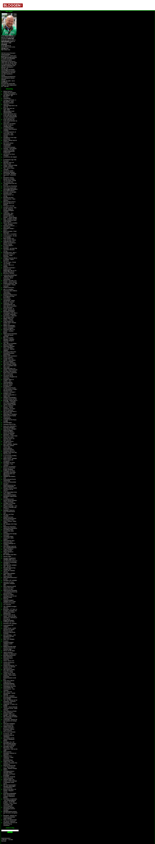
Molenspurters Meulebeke (10, 186)
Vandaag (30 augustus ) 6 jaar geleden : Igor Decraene (10, 95)
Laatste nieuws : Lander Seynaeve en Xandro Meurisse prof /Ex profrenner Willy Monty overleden (9, 630)
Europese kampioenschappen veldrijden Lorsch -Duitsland (8, 643)
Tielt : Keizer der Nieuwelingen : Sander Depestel (9, 693)
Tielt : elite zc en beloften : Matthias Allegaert (10, 344)
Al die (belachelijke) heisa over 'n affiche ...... (10, 492)
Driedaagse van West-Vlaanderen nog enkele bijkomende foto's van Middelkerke (9, 473)
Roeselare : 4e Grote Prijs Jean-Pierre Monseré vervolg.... (10, 250)
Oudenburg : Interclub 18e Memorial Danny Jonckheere (10, 824)
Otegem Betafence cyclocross (8, 552)
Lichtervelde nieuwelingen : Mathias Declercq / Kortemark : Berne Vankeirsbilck (10, 277)
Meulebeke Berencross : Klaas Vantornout (9, 656)
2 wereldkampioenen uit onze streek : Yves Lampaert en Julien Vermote (9, 134)
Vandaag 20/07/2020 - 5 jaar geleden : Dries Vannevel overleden (9, 101)
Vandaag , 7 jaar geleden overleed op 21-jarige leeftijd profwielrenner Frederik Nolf (10, 151)
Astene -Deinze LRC (8, 661)
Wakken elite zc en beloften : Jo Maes (8, 319)
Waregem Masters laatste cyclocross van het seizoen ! (10, 489)
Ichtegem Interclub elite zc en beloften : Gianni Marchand (10, 259)
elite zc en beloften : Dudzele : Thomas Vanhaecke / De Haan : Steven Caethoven (9, 408)
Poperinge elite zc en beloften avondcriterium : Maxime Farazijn (9, 243)
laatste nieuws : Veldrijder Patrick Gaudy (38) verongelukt (10, 460)
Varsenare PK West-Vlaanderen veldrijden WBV (9, 583)
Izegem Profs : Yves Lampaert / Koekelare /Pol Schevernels (10, 763)
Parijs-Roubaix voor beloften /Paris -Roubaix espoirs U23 (9, 323)
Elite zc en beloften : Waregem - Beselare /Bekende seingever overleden (8, 340)
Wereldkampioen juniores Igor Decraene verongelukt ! (10, 813)
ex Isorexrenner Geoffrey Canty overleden (10, 456)
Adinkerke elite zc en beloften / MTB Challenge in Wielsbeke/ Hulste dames (10, 781)
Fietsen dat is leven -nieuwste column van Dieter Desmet (8, 439)
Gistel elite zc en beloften (10, 234)
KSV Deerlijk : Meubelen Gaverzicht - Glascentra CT (9, 175)
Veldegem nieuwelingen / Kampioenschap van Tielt (10, 398)
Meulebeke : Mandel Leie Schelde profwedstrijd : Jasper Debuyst (10, 817)
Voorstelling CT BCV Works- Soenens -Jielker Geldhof (9, 521)
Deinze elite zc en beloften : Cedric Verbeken (10, 223)
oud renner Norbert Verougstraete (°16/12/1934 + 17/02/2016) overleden (9, 145)
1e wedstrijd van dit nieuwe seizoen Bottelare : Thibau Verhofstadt (10, 500)
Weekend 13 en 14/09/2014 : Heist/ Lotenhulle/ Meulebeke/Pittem (8, 758)
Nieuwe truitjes (7, 556)
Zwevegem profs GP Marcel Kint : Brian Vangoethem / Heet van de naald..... (10, 748)
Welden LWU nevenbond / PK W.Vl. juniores (10, 356)
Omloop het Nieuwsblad (9, 482)
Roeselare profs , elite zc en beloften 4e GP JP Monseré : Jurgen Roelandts (9, 254)
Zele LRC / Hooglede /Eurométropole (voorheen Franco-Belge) (10, 697)
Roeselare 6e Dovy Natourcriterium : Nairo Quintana (9, 199)
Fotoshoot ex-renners (9, 603)
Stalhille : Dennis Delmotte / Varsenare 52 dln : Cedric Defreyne (10, 708)
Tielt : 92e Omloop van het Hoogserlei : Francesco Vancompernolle (10, 701)
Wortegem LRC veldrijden (10, 580)
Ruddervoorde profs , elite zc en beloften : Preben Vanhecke (10, 285)
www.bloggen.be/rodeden (8, 69)
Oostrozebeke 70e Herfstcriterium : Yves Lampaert (9, 689)
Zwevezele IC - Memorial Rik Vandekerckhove (10, 316)
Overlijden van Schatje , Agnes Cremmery (9, 504)
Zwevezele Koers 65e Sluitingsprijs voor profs (9, 685)
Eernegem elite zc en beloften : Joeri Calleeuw (9, 714)
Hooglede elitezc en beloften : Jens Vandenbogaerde (8, 381)
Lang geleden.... (7, 98)
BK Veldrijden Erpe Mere (9, 554)
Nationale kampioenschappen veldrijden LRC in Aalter (9, 600)
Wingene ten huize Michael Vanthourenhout (9, 517)
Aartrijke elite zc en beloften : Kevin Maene (9, 359)
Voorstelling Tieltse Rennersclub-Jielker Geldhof (8, 531)
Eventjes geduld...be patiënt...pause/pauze (9, 309)
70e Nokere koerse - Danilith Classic (8, 442)
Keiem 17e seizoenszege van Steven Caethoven (10, 820)
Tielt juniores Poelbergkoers (7, 417)
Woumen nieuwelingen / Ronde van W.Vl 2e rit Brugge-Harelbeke (9, 468)
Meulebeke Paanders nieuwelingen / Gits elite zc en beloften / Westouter (10, 313)
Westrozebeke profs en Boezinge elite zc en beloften (9, 203)
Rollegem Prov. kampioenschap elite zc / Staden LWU (9, 395)
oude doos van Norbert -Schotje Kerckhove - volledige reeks (9, 125)
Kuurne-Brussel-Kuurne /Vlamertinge (9, 480)
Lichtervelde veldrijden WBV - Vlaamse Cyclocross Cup (9, 575)
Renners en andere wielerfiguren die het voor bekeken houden (10, 596)
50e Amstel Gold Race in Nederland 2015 (9, 412)
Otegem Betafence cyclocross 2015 (8, 549)
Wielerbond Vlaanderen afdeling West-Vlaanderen (10, 527)
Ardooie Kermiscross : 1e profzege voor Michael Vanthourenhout (10, 667)
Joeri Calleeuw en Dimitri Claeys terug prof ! (10, 712)
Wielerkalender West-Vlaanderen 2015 (9, 541)
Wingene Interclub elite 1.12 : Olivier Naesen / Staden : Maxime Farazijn (10, 767)
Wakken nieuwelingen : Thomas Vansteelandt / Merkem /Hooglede (9, 327)
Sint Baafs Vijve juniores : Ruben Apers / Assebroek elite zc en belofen (10, 373)
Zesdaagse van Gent (8, 621)
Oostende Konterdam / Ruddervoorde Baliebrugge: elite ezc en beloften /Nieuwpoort (9, 270)
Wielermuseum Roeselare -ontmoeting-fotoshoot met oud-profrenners (10, 592)
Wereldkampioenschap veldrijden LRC (9, 568)
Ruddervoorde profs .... (9, 287)
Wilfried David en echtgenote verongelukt (9, 92)
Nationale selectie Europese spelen (8, 384)
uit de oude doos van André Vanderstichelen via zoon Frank (10, 121)
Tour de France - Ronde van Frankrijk (9, 263)
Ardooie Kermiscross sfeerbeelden (8, 663)
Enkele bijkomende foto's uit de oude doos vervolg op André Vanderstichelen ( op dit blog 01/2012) (10, 116)
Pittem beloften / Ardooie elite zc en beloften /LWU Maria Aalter (10, 366)
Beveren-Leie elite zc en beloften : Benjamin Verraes (9, 791)
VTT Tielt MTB (7, 604)
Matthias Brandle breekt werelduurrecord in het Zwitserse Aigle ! (9, 648)
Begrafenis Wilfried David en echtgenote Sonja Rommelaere (10, 296)
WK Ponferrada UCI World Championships (10, 717)
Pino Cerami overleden (9, 732)
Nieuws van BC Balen (9, 650)
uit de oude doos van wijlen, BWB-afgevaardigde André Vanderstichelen (8, 110)
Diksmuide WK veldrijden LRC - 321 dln (10, 565)
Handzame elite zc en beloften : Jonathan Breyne (9, 331)
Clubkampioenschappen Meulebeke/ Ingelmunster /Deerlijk (10, 496)
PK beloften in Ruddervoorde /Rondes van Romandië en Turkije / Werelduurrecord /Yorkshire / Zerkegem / (10, 389)
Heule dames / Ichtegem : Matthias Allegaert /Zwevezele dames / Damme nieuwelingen (10, 431)
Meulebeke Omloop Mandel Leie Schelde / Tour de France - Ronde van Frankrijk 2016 (9, 180)
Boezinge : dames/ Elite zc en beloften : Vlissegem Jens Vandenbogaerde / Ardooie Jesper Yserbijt (10, 402)
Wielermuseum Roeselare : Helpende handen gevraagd (10, 335)
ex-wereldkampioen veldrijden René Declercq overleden (10, 129)
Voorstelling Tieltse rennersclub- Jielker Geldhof (8, 538)
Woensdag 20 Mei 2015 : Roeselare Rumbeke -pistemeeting (10, 353)
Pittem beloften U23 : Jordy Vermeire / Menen (9, 239)
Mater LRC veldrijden (9, 639)
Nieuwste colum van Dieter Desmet (8, 163)
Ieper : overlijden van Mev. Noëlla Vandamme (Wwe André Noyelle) (10, 220)
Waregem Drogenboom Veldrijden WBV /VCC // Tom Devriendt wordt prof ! (10, 559)
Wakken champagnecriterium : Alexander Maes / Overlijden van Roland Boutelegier (9, 772)
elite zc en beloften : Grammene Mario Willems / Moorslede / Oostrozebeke (10, 291)
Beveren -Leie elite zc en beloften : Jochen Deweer (10, 281)
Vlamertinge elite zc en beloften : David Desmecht (10, 369)
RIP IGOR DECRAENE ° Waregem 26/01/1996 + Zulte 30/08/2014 (9, 786)
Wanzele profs (7, 454)
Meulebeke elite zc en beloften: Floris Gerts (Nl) (10, 451)
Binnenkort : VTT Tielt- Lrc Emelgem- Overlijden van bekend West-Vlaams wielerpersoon (10, 611)
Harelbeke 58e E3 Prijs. (9, 424)
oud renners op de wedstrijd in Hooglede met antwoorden (10, 377)
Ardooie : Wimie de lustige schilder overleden (10, 166)
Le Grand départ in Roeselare (8, 246)
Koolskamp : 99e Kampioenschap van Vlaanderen (8, 735)
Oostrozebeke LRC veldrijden (8, 626)
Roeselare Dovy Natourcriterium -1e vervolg (8, 195)
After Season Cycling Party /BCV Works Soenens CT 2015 (8, 671)
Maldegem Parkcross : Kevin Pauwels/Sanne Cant (9, 512)
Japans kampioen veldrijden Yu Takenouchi (9, 653)
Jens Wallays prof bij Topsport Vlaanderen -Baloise (9, 739)
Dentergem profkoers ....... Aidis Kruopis (10, 226)
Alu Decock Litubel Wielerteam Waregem (9, 171)
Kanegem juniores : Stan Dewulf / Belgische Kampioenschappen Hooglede (9, 210)
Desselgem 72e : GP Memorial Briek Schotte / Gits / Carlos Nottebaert (9, 743)
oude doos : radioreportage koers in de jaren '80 (10, 106)
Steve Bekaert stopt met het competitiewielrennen (10, 547)
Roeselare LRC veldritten (10, 623)
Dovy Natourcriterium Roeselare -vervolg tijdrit (9, 191)
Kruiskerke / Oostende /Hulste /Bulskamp (9, 777)
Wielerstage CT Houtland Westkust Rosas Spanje (10, 415)
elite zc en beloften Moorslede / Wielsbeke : (9, 362)
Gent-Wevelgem (7, 422)
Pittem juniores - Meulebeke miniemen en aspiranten (9, 753)
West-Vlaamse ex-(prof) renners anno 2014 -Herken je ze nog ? (9, 588)
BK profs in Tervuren (8, 273)
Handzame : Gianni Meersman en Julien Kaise (10, 435)
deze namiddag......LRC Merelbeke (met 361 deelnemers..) (9, 636)
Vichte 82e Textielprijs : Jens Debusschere (9, 724)
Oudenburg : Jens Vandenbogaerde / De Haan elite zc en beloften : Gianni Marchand (10, 305)
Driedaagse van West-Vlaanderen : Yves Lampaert (9, 464)
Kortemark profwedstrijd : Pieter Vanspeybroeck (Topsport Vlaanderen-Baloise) (10, 795)
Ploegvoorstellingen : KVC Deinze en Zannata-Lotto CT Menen (10, 507)
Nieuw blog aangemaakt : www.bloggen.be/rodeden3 (10, 188)
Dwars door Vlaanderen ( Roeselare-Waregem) (10, 426)
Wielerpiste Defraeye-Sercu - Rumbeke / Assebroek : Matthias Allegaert (9, 348)
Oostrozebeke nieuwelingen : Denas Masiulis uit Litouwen (9, 300)
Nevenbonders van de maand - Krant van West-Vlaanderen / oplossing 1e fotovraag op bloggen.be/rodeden (10, 617)
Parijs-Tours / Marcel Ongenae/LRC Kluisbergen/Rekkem (8, 682)
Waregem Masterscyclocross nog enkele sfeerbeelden (9, 485)
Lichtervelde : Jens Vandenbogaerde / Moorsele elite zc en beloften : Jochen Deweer (10, 215)
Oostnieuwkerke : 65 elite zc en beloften (10, 236)
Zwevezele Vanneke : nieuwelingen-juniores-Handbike (9, 809)
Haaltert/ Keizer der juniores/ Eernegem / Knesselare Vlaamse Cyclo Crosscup (8, 728)
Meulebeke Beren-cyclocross (8, 658)
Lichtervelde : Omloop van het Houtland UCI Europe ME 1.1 (10, 721)
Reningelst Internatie (8, 206)
